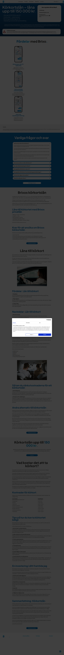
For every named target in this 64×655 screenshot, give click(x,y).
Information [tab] (28, 322)
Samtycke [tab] (14, 322)
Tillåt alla (44, 334)
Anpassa (32, 334)
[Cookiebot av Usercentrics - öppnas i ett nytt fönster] (47, 319)
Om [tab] (39, 322)
